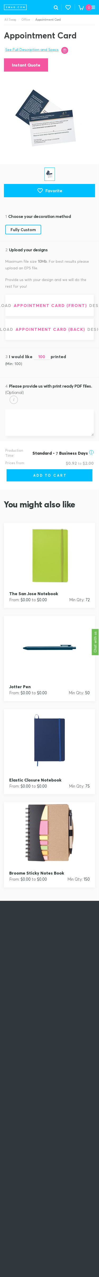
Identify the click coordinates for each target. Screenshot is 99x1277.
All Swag (10, 19)
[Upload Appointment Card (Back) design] (49, 329)
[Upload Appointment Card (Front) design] (49, 305)
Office (25, 19)
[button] (68, 7)
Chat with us (95, 641)
